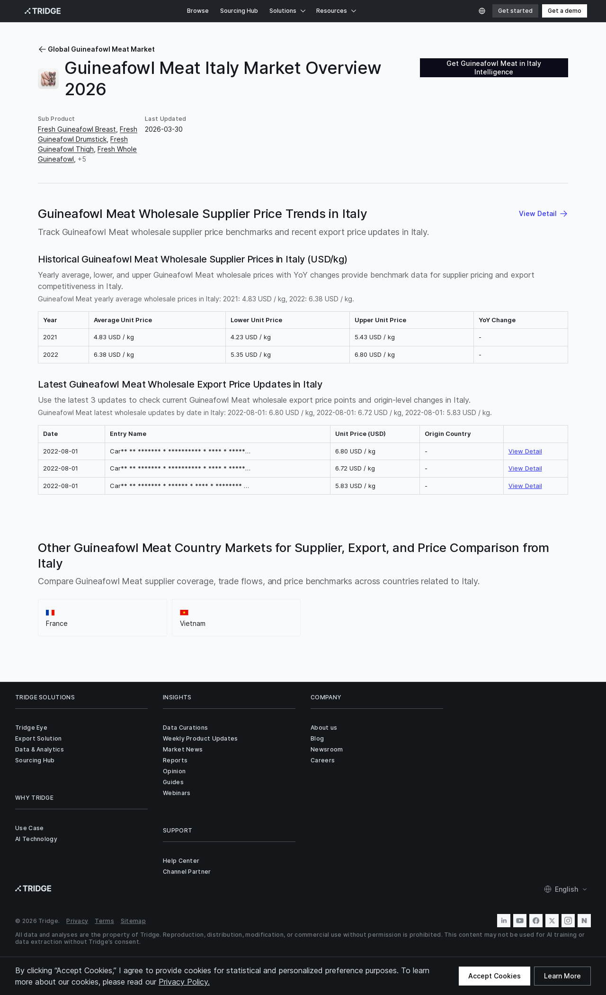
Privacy (77, 920)
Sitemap (133, 920)
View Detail (525, 451)
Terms (104, 920)
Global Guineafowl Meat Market (96, 49)
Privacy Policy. (184, 981)
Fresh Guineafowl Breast (77, 129)
